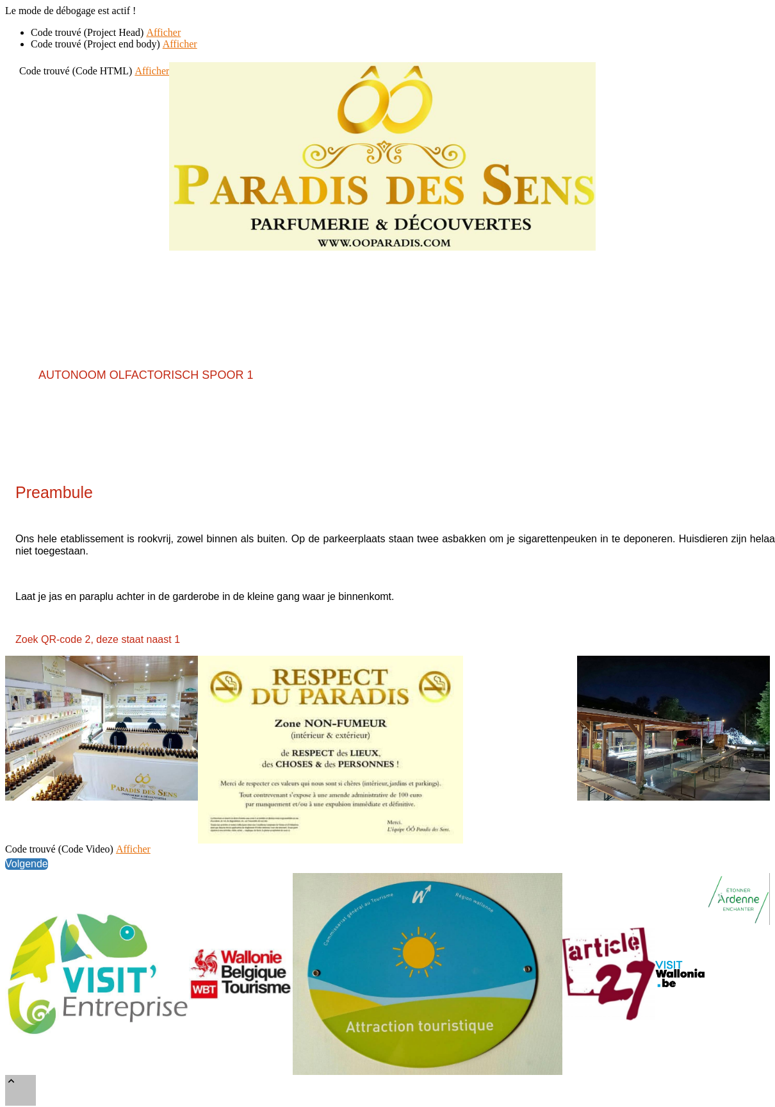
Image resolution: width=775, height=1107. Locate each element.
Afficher (163, 32)
